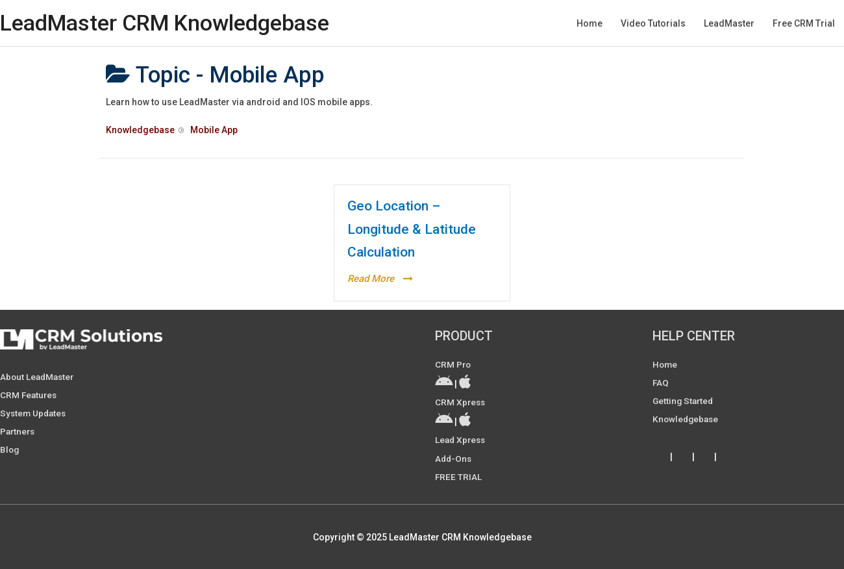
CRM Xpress (461, 402)
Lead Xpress (461, 440)
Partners (18, 431)
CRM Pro (453, 364)
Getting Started (684, 401)
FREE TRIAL (458, 476)
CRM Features (29, 395)
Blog (10, 449)
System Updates (34, 413)
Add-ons (454, 458)
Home (665, 364)
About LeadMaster (38, 377)
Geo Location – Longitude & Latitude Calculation (411, 229)
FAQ (660, 382)
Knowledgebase (686, 419)
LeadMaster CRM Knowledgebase (170, 23)
